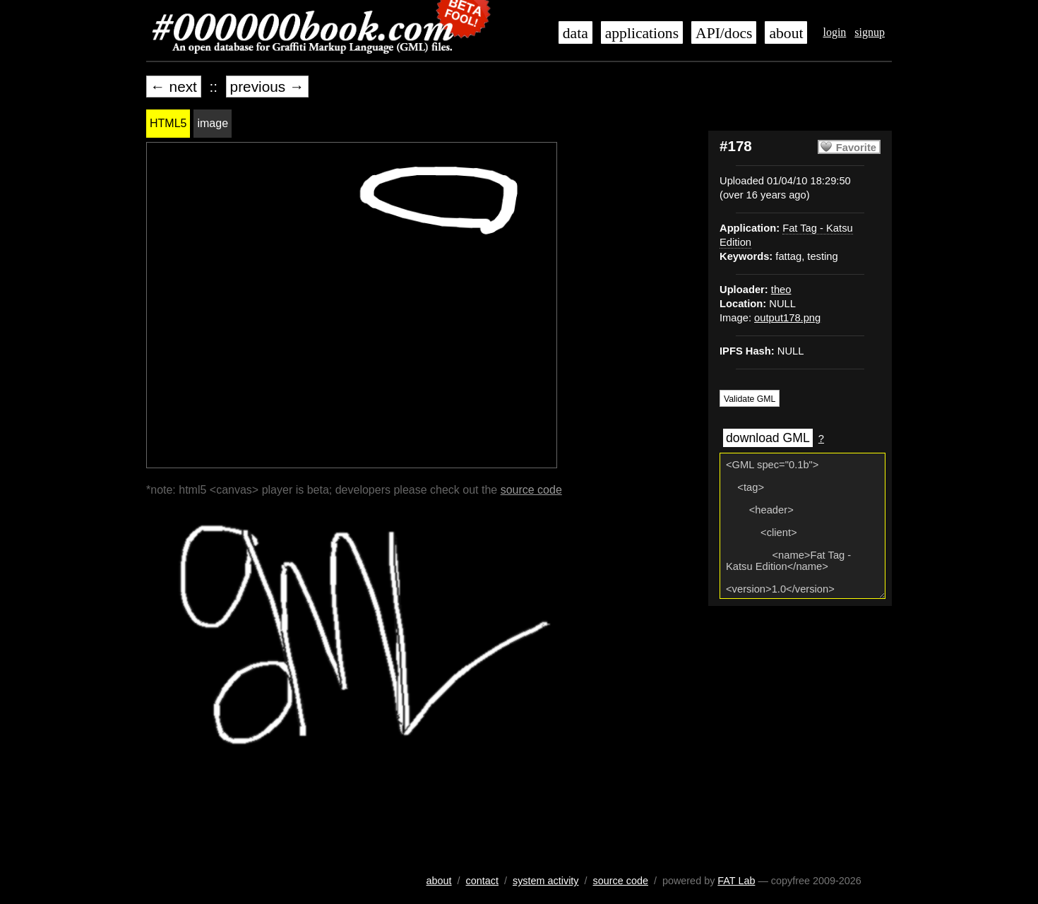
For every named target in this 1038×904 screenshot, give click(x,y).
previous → (267, 86)
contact (482, 880)
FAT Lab (736, 880)
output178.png (787, 317)
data (575, 33)
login (834, 32)
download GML (768, 438)
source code (531, 490)
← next (173, 86)
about (786, 33)
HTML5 (168, 123)
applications (642, 33)
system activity (546, 880)
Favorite (856, 147)
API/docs (724, 33)
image (212, 123)
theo (781, 289)
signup (869, 32)
